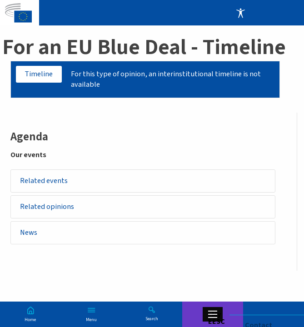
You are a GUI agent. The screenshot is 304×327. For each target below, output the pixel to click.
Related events (44, 180)
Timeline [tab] (39, 74)
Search (151, 318)
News (28, 233)
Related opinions (47, 207)
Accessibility (240, 12)
